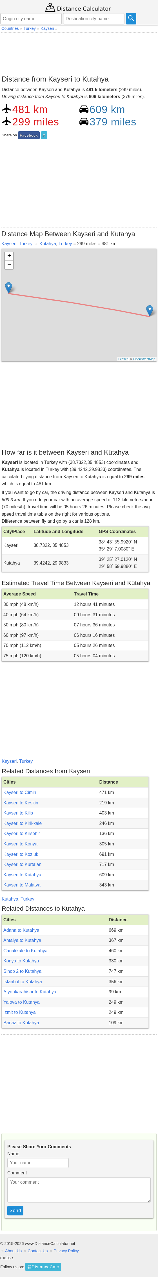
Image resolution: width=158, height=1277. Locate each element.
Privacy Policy (66, 1251)
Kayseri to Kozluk (20, 854)
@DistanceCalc (43, 1267)
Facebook (29, 135)
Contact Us (38, 1251)
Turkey (25, 243)
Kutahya (47, 243)
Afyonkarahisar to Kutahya (29, 991)
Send (15, 1210)
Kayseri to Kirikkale (22, 823)
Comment (17, 1172)
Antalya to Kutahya (22, 940)
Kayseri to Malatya (22, 885)
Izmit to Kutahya (19, 1012)
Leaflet (123, 359)
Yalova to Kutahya (21, 1002)
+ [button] (9, 256)
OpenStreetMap (144, 359)
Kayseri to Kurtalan (22, 864)
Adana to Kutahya (21, 930)
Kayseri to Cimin (19, 792)
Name (13, 1153)
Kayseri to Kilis (18, 813)
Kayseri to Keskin (20, 802)
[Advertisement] (79, 52)
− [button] (9, 265)
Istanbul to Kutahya (22, 981)
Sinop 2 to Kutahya (22, 971)
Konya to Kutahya (21, 960)
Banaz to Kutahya (21, 1022)
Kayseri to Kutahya (22, 874)
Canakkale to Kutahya (25, 950)
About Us (13, 1251)
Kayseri (8, 243)
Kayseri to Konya (20, 843)
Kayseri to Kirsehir (21, 833)
